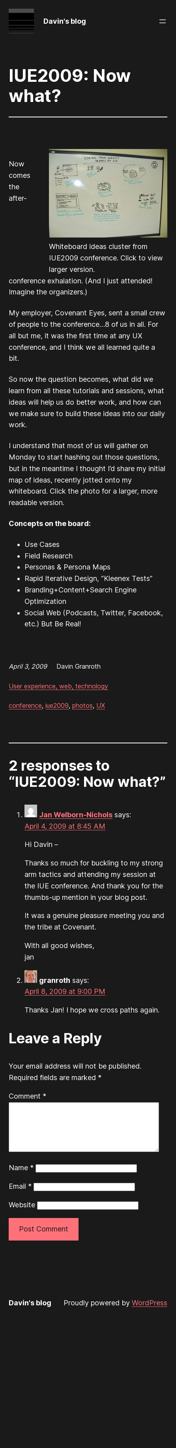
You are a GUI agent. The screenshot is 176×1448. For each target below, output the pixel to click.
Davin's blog (64, 21)
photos (82, 705)
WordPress (149, 1312)
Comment (27, 1096)
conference (25, 705)
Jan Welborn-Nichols (75, 815)
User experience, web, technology (58, 686)
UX (100, 705)
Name (21, 1177)
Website (22, 1214)
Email (20, 1196)
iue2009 (57, 705)
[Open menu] (162, 21)
